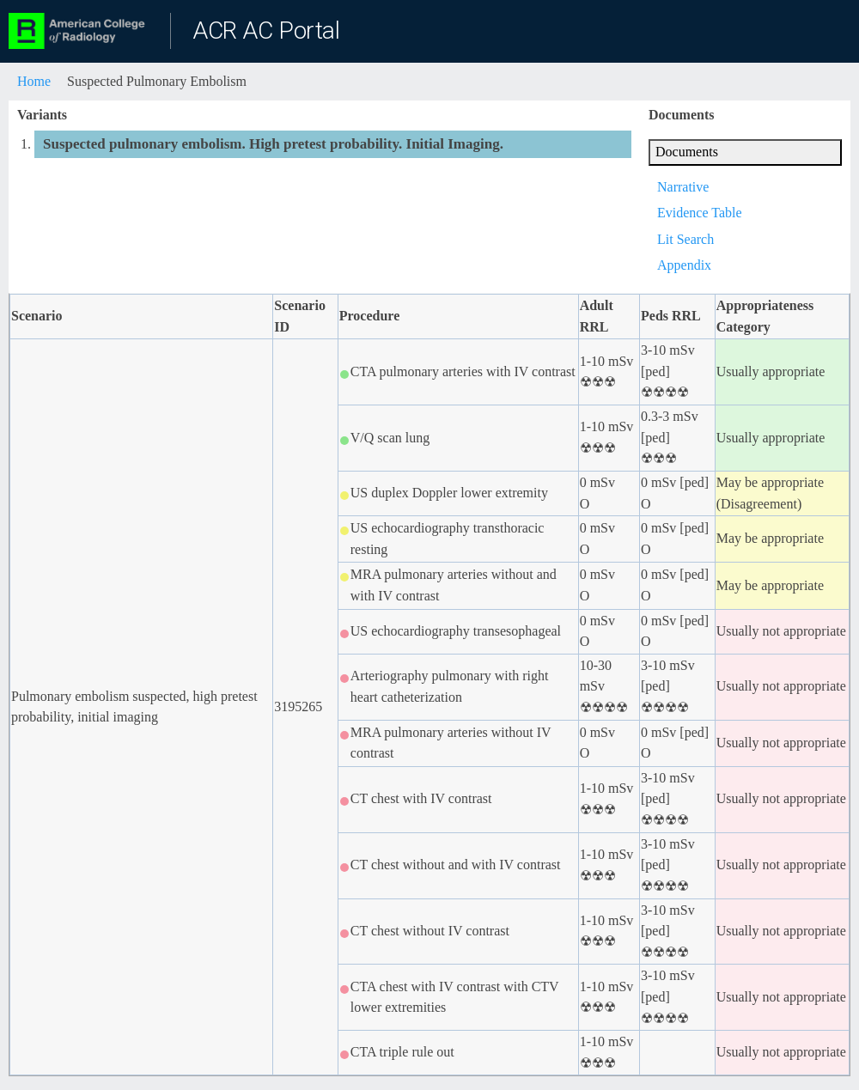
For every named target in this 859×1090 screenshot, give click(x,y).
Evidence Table (699, 212)
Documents (686, 151)
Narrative (683, 187)
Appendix (684, 265)
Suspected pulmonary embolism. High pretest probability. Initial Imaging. (273, 144)
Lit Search (685, 239)
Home (34, 81)
